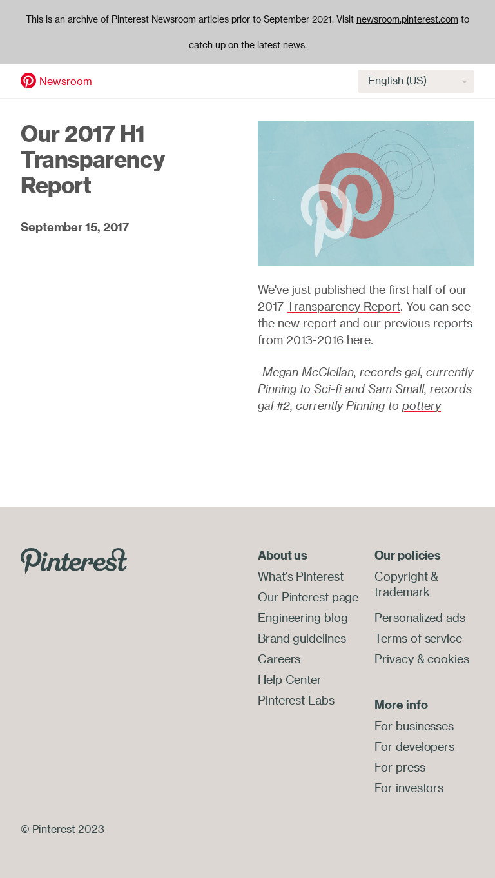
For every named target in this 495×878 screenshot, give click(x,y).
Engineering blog (302, 617)
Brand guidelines (301, 638)
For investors (408, 788)
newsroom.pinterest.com (407, 19)
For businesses (414, 726)
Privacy (393, 659)
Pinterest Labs (296, 700)
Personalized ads (419, 617)
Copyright (400, 576)
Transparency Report (343, 306)
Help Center (290, 679)
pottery (421, 405)
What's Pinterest (300, 576)
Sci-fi (328, 389)
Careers (279, 659)
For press (399, 767)
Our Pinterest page (308, 597)
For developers (414, 746)
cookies (448, 659)
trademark (401, 592)
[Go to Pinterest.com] (74, 559)
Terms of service (417, 638)
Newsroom (65, 81)
